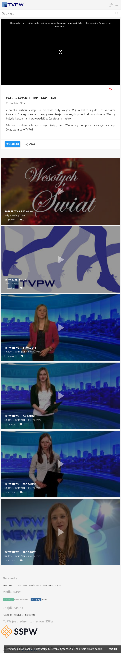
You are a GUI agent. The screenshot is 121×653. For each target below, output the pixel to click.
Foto (11, 585)
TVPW (39, 599)
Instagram (30, 615)
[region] (60, 52)
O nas (18, 585)
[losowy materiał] (110, 5)
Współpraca (35, 585)
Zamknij (113, 649)
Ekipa (25, 585)
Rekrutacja (48, 585)
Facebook (7, 615)
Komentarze (12, 144)
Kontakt (59, 585)
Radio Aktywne (15, 599)
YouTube (18, 615)
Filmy (5, 585)
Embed (30, 144)
